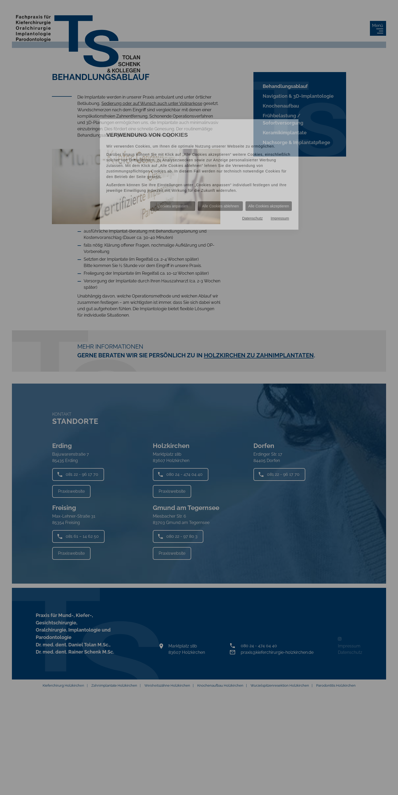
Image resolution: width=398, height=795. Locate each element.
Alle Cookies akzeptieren (268, 206)
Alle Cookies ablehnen (220, 206)
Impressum (280, 218)
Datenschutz (252, 218)
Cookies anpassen (173, 206)
